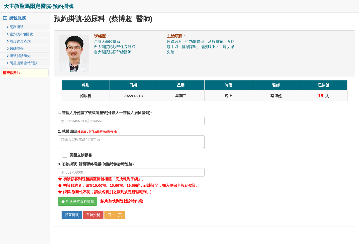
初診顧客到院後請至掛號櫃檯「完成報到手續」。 (101, 179)
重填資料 (93, 215)
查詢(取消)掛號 (20, 34)
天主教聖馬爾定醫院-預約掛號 (39, 6)
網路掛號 (15, 27)
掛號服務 (14, 18)
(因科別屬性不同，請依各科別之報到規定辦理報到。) (104, 192)
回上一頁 (115, 215)
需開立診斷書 (81, 155)
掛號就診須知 (19, 56)
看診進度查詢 (19, 41)
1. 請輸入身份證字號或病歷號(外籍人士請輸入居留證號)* (105, 113)
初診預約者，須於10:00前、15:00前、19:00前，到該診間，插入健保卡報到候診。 (128, 185)
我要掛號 (72, 215)
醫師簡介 (15, 49)
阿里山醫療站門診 (22, 63)
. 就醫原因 (87, 131)
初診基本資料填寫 (77, 201)
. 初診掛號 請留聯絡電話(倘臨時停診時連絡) (96, 164)
